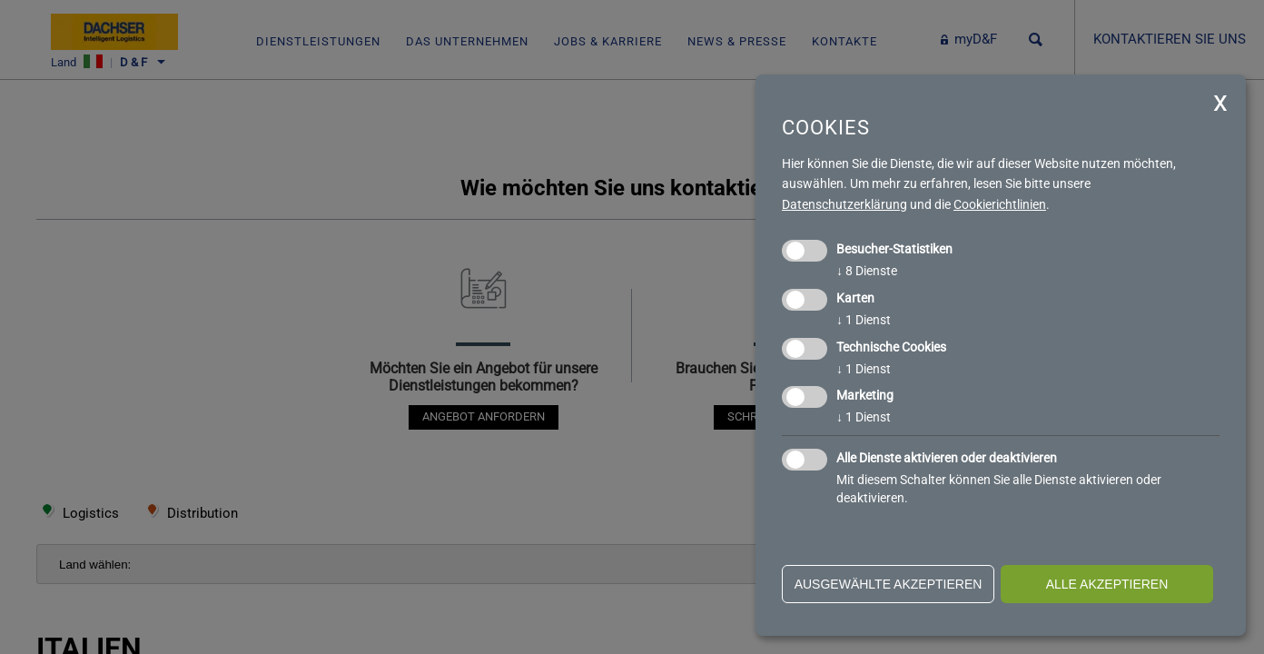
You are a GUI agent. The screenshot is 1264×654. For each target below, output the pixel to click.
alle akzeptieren (1107, 584)
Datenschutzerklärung (844, 204)
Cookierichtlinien (999, 204)
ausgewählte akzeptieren (889, 584)
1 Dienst (863, 319)
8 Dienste (866, 270)
